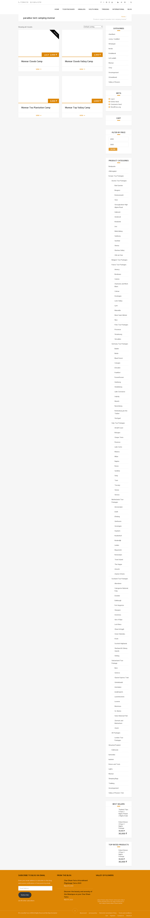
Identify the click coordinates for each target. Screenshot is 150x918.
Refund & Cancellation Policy (107, 913)
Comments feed (116, 104)
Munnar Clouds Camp (31, 61)
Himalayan (112, 44)
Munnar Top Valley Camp (77, 107)
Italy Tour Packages (118, 423)
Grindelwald (119, 682)
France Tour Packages (119, 265)
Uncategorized (113, 72)
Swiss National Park (121, 716)
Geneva (117, 673)
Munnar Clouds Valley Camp (79, 61)
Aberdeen (118, 583)
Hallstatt (117, 212)
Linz (116, 226)
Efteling (117, 516)
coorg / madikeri (114, 39)
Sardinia (117, 471)
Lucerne (117, 701)
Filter (113, 149)
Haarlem (117, 531)
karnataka (112, 755)
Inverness (118, 615)
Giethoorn (118, 521)
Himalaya (81, 9)
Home (57, 9)
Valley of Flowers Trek (116, 793)
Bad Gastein (119, 185)
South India (93, 9)
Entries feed (115, 102)
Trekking (105, 9)
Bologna (117, 433)
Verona (117, 495)
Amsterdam (119, 507)
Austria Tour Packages (119, 181)
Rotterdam (118, 555)
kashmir (111, 759)
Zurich (117, 728)
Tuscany (117, 485)
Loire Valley (118, 301)
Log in (113, 99)
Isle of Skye (118, 620)
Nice (116, 320)
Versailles (118, 339)
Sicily (116, 476)
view (38, 69)
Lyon (116, 306)
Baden (117, 349)
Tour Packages (68, 9)
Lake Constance (120, 392)
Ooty (110, 68)
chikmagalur (113, 171)
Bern (116, 668)
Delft (116, 512)
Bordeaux (118, 274)
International (118, 9)
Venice (117, 490)
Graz (116, 200)
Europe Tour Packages (116, 176)
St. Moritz (118, 711)
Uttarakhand (113, 77)
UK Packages (116, 733)
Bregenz (117, 190)
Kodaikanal (112, 53)
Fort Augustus (119, 605)
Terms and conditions (125, 913)
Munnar (111, 63)
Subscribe (25, 895)
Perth (116, 639)
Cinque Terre (119, 437)
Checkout (129, 915)
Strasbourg (118, 334)
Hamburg (118, 382)
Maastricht (118, 550)
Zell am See (119, 255)
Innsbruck (118, 217)
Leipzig (117, 396)
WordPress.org (116, 107)
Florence (117, 442)
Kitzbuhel (118, 222)
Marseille (118, 310)
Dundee (117, 596)
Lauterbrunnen (119, 697)
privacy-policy (93, 913)
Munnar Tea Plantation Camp (35, 107)
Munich (117, 401)
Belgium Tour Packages (119, 260)
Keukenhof (118, 536)
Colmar (117, 291)
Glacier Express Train (122, 677)
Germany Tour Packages (120, 344)
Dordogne (118, 296)
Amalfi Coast (119, 428)
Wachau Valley (119, 250)
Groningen (118, 526)
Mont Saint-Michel (121, 315)
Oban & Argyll (119, 629)
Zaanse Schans (120, 574)
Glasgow (118, 610)
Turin (116, 480)
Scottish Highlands (121, 643)
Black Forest (119, 358)
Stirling (117, 656)
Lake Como (118, 447)
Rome (117, 466)
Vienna (117, 245)
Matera (117, 452)
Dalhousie (115, 750)
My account (83, 913)
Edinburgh (118, 600)
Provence (118, 329)
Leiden (117, 545)
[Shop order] (93, 27)
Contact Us (120, 915)
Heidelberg (118, 387)
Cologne (117, 363)
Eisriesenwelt (119, 195)
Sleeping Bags (113, 778)
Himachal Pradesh (115, 745)
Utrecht (117, 569)
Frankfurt (117, 372)
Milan (116, 456)
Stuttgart (118, 418)
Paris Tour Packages (121, 325)
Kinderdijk (118, 540)
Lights (111, 769)
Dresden (117, 368)
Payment (112, 915)
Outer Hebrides (120, 634)
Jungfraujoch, (119, 692)
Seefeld (117, 241)
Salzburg (117, 236)
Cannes (117, 279)
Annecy (117, 269)
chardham (112, 34)
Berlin (116, 353)
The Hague (118, 564)
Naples (117, 461)
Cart (106, 915)
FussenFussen (119, 377)
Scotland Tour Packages (120, 579)
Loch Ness (118, 624)
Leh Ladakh (112, 58)
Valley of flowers (114, 82)
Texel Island (119, 559)
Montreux (118, 706)
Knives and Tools (114, 764)
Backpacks (112, 166)
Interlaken (118, 687)
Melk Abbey (119, 231)
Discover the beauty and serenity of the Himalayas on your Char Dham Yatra (78, 894)
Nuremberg (118, 406)
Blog (130, 9)
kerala (111, 48)
